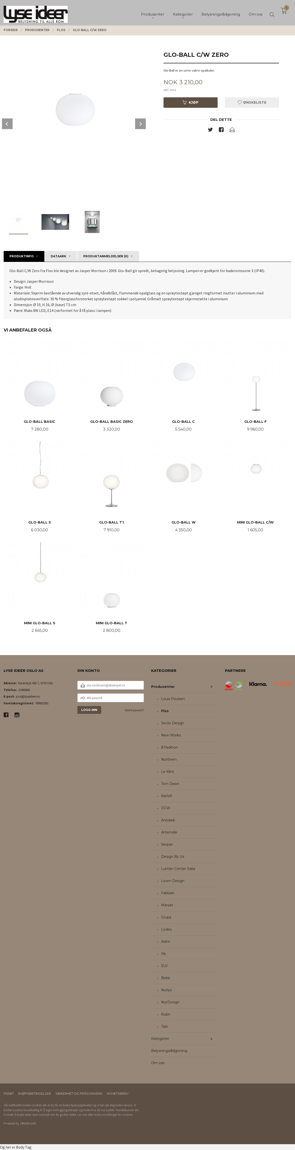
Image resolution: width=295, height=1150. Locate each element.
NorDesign (170, 1002)
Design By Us (172, 856)
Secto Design (172, 723)
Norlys (166, 990)
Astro (165, 941)
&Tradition (169, 747)
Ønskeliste (252, 102)
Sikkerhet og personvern (79, 1093)
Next (140, 123)
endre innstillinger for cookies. (113, 1115)
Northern (169, 759)
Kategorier (160, 1038)
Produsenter (163, 686)
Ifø (163, 953)
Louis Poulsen (173, 699)
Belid (165, 978)
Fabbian (167, 893)
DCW (165, 808)
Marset (167, 905)
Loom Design (172, 881)
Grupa (166, 917)
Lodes (166, 929)
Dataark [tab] (58, 256)
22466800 (24, 690)
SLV (164, 966)
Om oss (157, 1063)
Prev (7, 123)
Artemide (169, 832)
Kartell (166, 796)
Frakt (9, 1093)
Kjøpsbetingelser (34, 1093)
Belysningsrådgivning (169, 1051)
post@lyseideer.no (28, 696)
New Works (171, 735)
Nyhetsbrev (118, 1093)
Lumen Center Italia (178, 869)
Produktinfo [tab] (21, 256)
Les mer (82, 1115)
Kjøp (190, 102)
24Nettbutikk (28, 1123)
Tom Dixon (170, 784)
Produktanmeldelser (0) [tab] (105, 256)
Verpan (167, 844)
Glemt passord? (134, 710)
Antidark (168, 820)
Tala (164, 1026)
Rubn (165, 1014)
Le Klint (167, 771)
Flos (165, 711)
